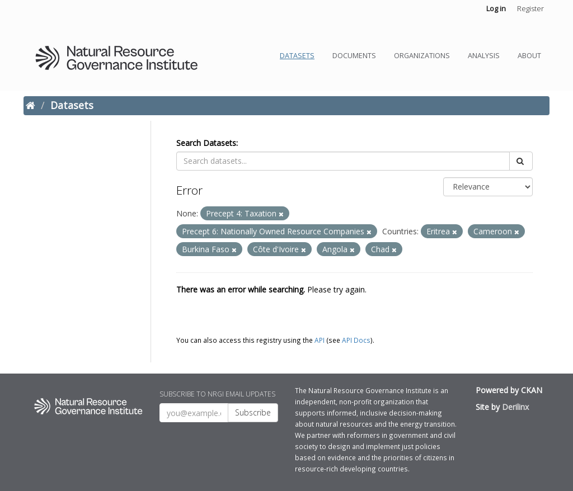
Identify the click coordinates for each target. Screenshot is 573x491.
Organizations (422, 55)
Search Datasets (206, 143)
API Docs (356, 340)
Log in (496, 8)
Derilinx (515, 407)
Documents (354, 55)
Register (530, 8)
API (319, 340)
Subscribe (253, 412)
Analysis (484, 55)
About (529, 55)
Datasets (297, 55)
